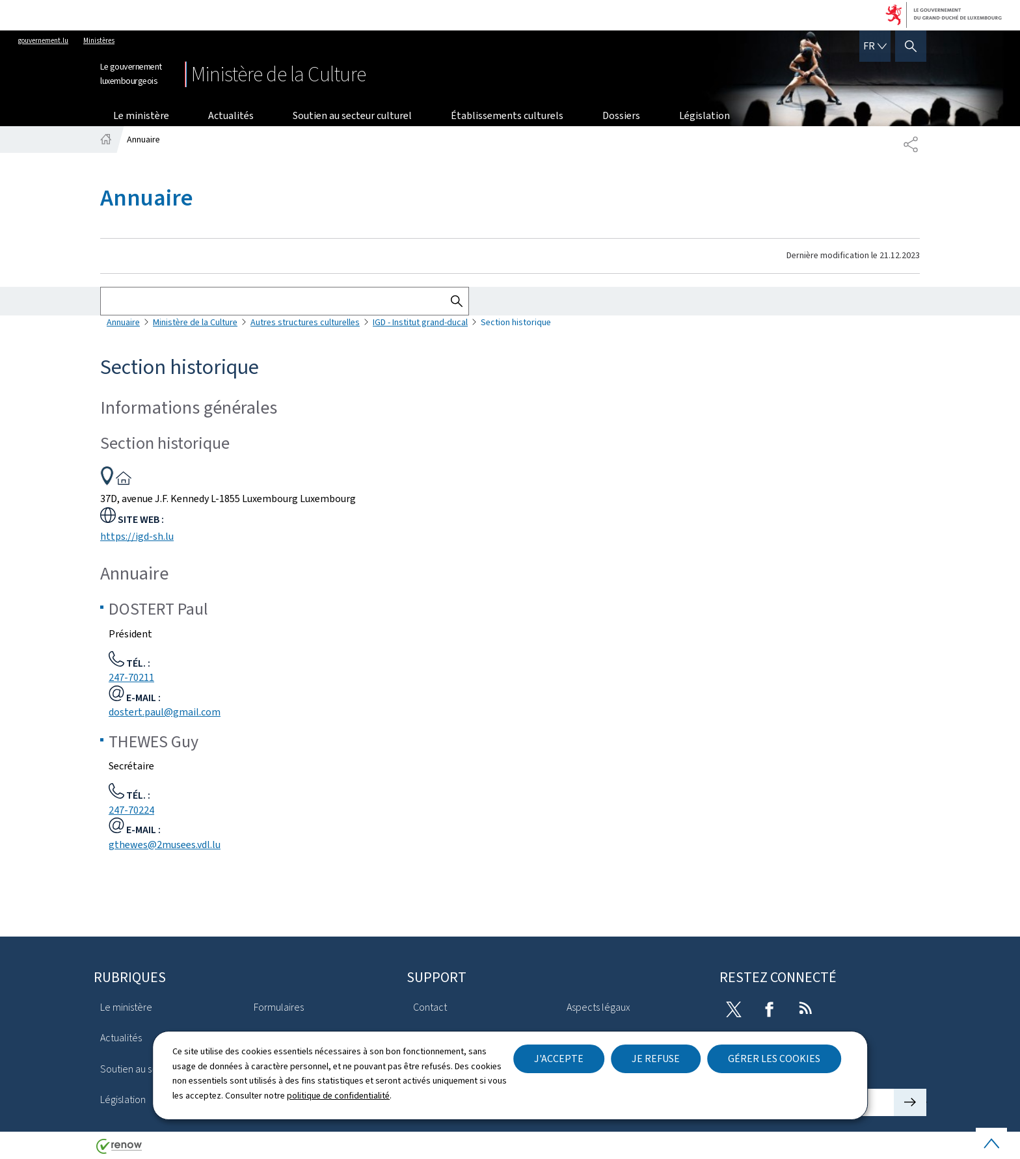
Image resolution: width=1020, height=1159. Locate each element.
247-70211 (131, 677)
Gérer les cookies (774, 1058)
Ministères (98, 41)
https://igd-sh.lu (137, 536)
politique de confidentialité (338, 1095)
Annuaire (123, 322)
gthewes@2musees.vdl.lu (165, 844)
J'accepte (559, 1058)
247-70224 (131, 810)
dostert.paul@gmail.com (165, 712)
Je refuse (656, 1058)
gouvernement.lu (43, 41)
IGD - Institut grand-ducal (420, 322)
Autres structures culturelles (305, 322)
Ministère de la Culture (195, 322)
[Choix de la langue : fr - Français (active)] (875, 46)
